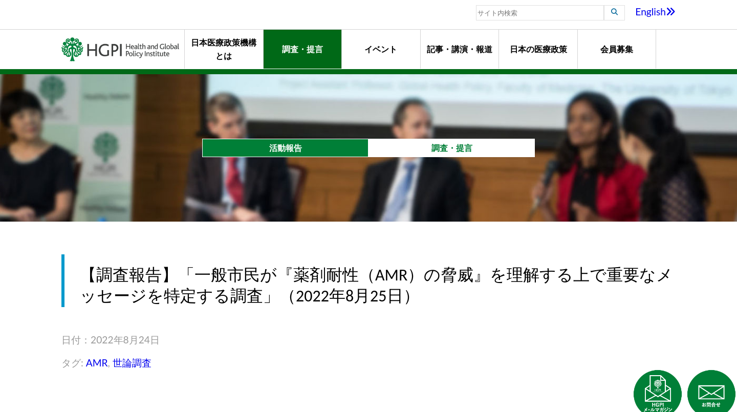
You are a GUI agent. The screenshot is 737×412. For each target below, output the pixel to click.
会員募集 (616, 49)
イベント (380, 49)
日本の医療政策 (538, 49)
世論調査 (132, 362)
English (655, 11)
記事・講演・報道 (459, 49)
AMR (97, 362)
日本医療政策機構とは (223, 48)
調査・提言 (302, 49)
